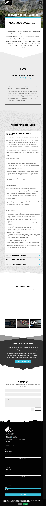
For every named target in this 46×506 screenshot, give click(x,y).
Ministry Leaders (8, 453)
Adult (6, 449)
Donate (6, 487)
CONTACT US (23, 476)
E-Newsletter (7, 491)
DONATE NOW (23, 494)
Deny (20, 504)
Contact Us (7, 489)
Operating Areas (7, 441)
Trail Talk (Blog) (8, 485)
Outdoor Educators (8, 451)
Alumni (6, 484)
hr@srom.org (29, 86)
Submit (38, 409)
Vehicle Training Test (23, 361)
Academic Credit (8, 469)
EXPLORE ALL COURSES (23, 458)
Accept (25, 504)
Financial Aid (7, 467)
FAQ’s (6, 471)
